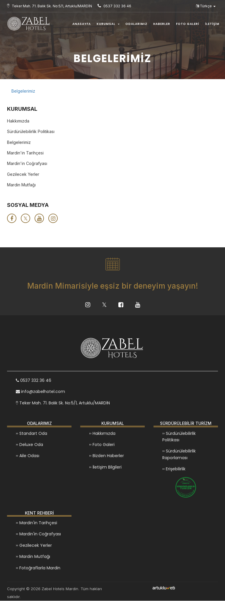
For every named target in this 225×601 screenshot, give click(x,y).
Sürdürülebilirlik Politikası (30, 131)
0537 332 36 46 (33, 381)
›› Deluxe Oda (29, 445)
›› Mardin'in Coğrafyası (38, 534)
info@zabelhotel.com (40, 392)
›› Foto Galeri (102, 445)
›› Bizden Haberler (106, 456)
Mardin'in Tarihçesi (25, 152)
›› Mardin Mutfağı (33, 557)
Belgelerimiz (23, 90)
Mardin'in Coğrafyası (27, 163)
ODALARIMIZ (136, 24)
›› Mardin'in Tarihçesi (36, 523)
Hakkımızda (18, 120)
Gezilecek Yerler (23, 174)
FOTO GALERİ (187, 24)
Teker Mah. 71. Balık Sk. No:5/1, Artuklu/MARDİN (63, 403)
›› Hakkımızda (102, 434)
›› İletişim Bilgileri (105, 467)
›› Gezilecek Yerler (34, 546)
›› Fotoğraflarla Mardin (38, 568)
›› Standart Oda (31, 434)
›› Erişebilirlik (173, 469)
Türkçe (206, 6)
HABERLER (161, 24)
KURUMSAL (108, 24)
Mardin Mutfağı (21, 184)
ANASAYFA (81, 24)
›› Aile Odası (27, 456)
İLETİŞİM (212, 24)
